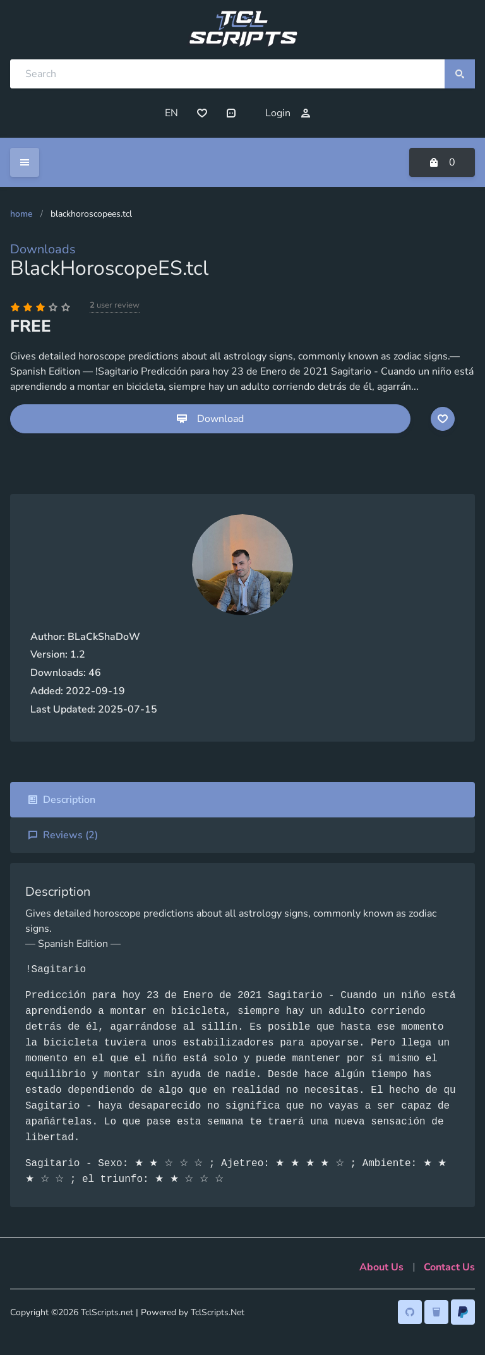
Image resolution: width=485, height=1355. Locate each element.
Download (210, 419)
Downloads (43, 249)
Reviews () (63, 835)
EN (171, 113)
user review (115, 305)
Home (21, 214)
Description (61, 800)
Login (288, 113)
